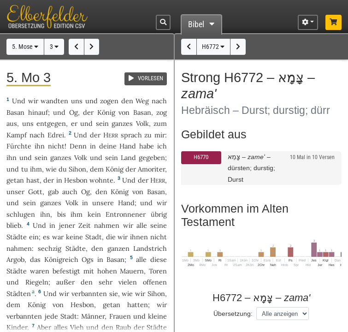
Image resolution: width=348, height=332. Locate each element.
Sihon (77, 169)
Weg (142, 100)
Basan (15, 112)
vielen (127, 282)
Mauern (132, 271)
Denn (78, 146)
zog (161, 112)
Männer (93, 316)
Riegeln (36, 282)
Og (73, 112)
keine (74, 236)
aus (11, 123)
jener (67, 225)
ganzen (118, 248)
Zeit (84, 225)
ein (34, 236)
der (48, 180)
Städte (16, 236)
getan (15, 180)
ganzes (122, 123)
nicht (56, 146)
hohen (107, 271)
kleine (157, 316)
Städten (18, 293)
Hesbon (76, 180)
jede (51, 316)
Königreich (61, 259)
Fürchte (18, 146)
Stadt (93, 236)
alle (141, 225)
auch (69, 191)
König (106, 112)
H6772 (213, 47)
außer (65, 282)
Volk (142, 123)
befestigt (66, 271)
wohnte (101, 180)
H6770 (201, 157)
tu (24, 169)
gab (53, 191)
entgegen (51, 123)
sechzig (49, 248)
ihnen (139, 236)
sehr (105, 282)
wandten (54, 100)
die (111, 236)
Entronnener (126, 214)
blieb (13, 225)
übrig (159, 214)
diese (158, 259)
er (74, 123)
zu (148, 134)
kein (94, 214)
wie (51, 169)
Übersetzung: (233, 313)
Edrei (55, 134)
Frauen (120, 316)
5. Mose (25, 47)
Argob (15, 259)
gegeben (152, 157)
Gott (35, 191)
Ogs (88, 259)
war (58, 236)
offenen (155, 282)
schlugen (20, 214)
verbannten (89, 293)
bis (61, 214)
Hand (127, 146)
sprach (131, 134)
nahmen (106, 225)
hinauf (38, 112)
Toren (158, 271)
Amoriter (151, 169)
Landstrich (150, 248)
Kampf (16, 134)
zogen (109, 100)
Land (128, 157)
